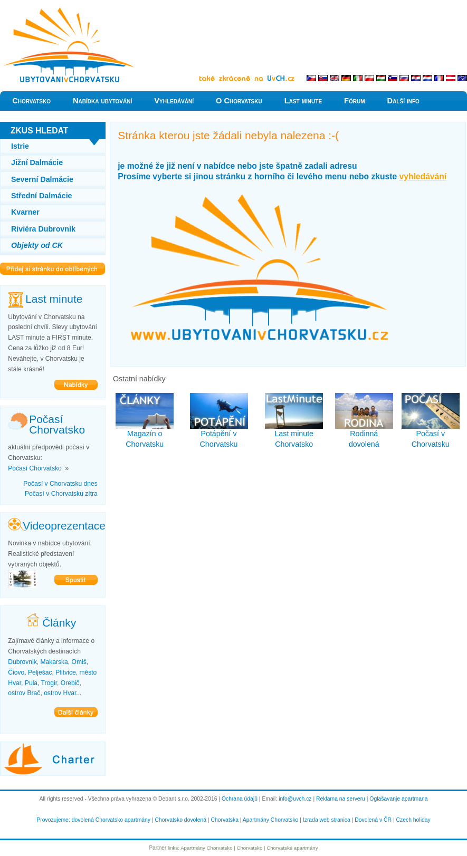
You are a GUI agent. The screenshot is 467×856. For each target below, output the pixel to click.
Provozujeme (52, 820)
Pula (31, 683)
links (173, 848)
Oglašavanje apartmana (398, 799)
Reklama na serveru (340, 799)
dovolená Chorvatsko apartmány (111, 820)
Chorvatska (224, 820)
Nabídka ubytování (102, 101)
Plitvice (65, 672)
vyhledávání (423, 176)
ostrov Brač (24, 693)
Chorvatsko (31, 101)
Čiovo (16, 672)
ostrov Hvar (60, 693)
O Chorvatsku (239, 101)
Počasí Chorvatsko (35, 468)
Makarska (54, 662)
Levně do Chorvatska (34, 10)
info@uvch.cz (295, 799)
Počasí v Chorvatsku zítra (61, 493)
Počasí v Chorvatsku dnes (60, 483)
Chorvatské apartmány (292, 848)
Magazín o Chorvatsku (145, 420)
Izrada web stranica (326, 820)
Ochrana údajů (240, 799)
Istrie (20, 146)
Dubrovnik (22, 662)
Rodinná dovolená (364, 420)
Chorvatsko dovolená (180, 820)
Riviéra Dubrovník (43, 229)
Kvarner (25, 212)
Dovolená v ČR (373, 820)
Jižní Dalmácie (37, 162)
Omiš (79, 662)
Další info (403, 101)
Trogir (49, 683)
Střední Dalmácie (41, 195)
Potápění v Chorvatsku (219, 420)
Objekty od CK (37, 245)
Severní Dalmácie (42, 179)
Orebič (70, 683)
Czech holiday (413, 820)
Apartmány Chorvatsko (271, 820)
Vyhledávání (174, 101)
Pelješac (40, 672)
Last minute (303, 101)
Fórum (354, 101)
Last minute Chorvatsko (294, 420)
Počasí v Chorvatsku (431, 420)
